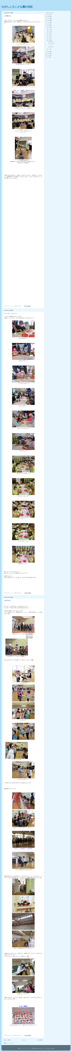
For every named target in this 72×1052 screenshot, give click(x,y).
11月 (49, 29)
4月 (49, 38)
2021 (48, 24)
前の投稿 (40, 1040)
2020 (48, 25)
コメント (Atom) (10, 1042)
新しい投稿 (7, 1040)
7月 (49, 34)
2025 (48, 16)
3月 (49, 40)
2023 (48, 20)
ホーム (24, 1040)
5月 (49, 36)
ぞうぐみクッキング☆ (10, 313)
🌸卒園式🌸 (7, 16)
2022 (48, 22)
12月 (49, 27)
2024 (48, 18)
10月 (49, 31)
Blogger (53, 1048)
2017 (48, 55)
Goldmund (41, 1048)
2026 (48, 14)
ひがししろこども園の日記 (17, 6)
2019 (48, 51)
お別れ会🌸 (7, 600)
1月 (49, 49)
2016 (48, 57)
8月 (49, 33)
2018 (48, 53)
